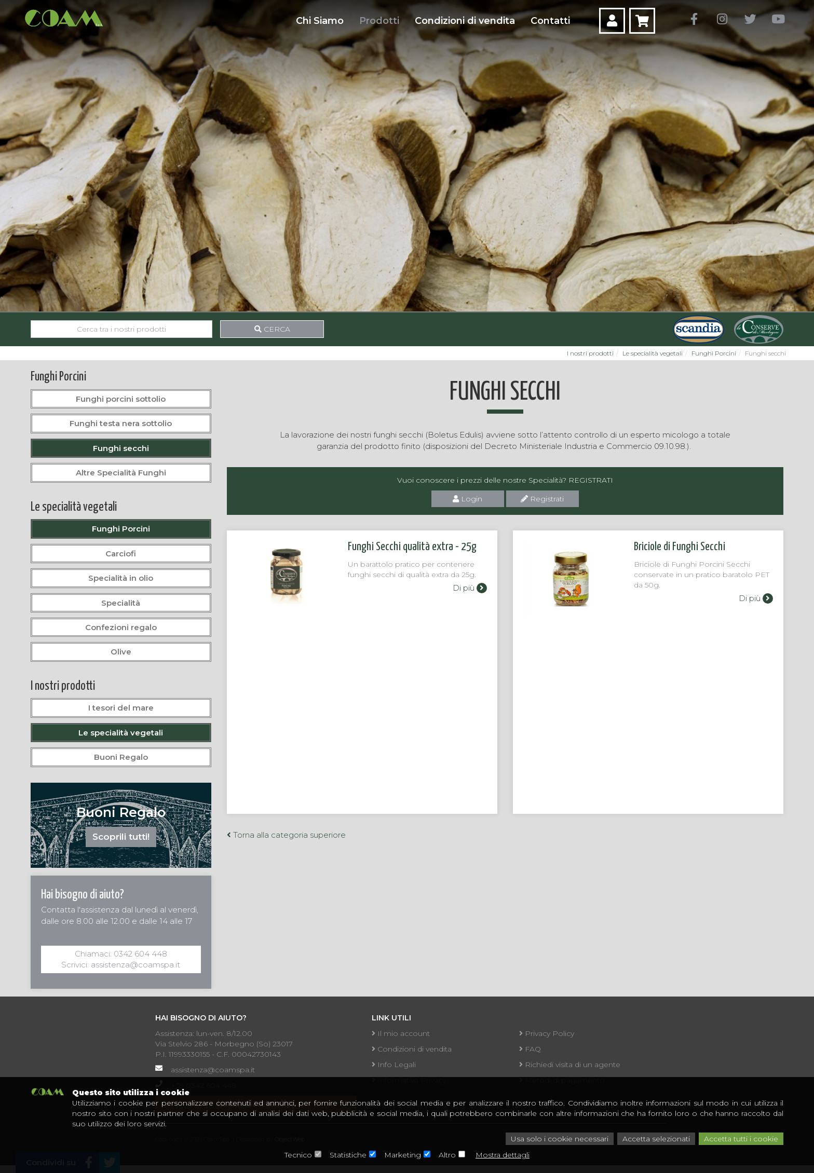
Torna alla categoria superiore (286, 676)
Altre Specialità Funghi (121, 473)
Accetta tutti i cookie (741, 1138)
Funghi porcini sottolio (121, 399)
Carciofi (120, 553)
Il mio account (401, 1033)
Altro (447, 1155)
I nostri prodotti (590, 353)
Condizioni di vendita (465, 20)
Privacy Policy (546, 1033)
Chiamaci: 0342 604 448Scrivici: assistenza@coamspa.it (120, 959)
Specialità (120, 603)
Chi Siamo (320, 20)
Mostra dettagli (503, 1155)
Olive (121, 652)
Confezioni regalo (121, 627)
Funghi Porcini (713, 353)
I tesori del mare (121, 708)
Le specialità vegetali (652, 353)
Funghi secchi (121, 448)
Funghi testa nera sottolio (121, 423)
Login (467, 498)
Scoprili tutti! (121, 836)
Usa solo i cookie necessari (559, 1138)
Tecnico (298, 1155)
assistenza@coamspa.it (213, 1069)
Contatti (550, 20)
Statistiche (348, 1155)
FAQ (530, 1049)
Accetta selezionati (656, 1138)
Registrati (542, 498)
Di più (470, 588)
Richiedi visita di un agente (569, 1064)
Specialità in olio (120, 578)
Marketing (402, 1155)
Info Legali (394, 1064)
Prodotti (379, 20)
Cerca (272, 329)
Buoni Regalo (121, 757)
